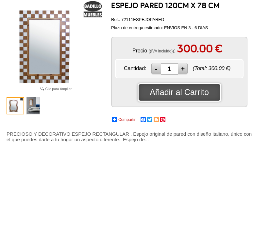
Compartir (124, 119)
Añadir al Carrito (179, 92)
